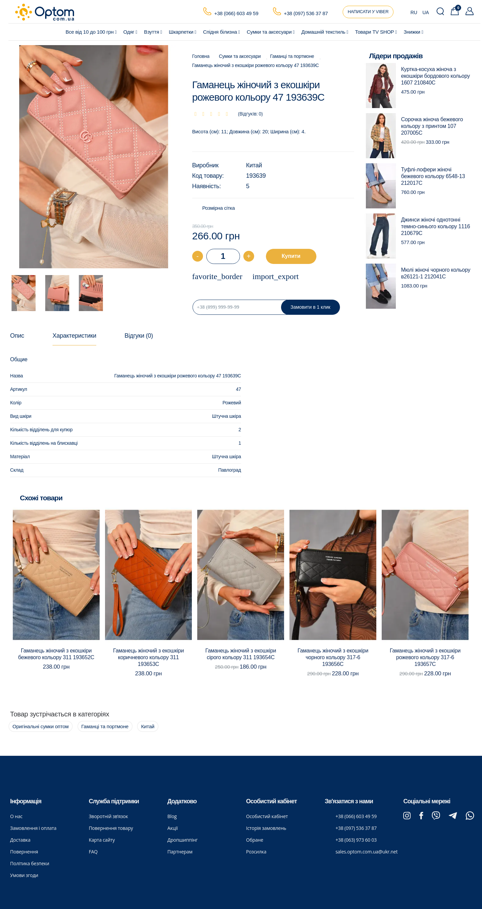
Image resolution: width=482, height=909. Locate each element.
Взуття (153, 32)
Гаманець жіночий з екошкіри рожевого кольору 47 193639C (255, 65)
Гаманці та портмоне (292, 56)
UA (425, 12)
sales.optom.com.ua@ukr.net (367, 851)
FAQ (93, 851)
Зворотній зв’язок (108, 816)
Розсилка (256, 851)
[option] (93, 157)
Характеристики (74, 335)
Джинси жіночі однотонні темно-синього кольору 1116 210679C (435, 226)
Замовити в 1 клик (310, 307)
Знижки (413, 32)
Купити (291, 256)
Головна (201, 56)
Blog (172, 816)
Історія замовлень (266, 828)
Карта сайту (102, 840)
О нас (16, 816)
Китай (254, 165)
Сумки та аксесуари (271, 32)
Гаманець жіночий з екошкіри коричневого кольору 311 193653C (148, 657)
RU (414, 12)
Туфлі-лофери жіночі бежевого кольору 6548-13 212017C (433, 176)
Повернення (24, 851)
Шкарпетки (182, 32)
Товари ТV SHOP (376, 32)
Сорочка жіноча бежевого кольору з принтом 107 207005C (432, 126)
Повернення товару (111, 828)
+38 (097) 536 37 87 (306, 13)
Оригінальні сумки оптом (40, 726)
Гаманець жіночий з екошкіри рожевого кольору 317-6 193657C (425, 657)
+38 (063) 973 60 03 (356, 840)
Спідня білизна (221, 32)
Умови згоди (24, 875)
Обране (254, 840)
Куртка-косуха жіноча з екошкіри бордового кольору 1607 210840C (435, 76)
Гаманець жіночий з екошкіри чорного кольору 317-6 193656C (333, 657)
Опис (17, 335)
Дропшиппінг (182, 840)
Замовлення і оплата (33, 828)
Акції (172, 828)
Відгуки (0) (139, 335)
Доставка (20, 840)
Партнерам (179, 851)
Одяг (130, 32)
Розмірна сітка (218, 208)
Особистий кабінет (267, 816)
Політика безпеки (29, 863)
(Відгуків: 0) (250, 113)
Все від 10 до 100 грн (91, 32)
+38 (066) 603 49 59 (236, 13)
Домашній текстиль (324, 32)
